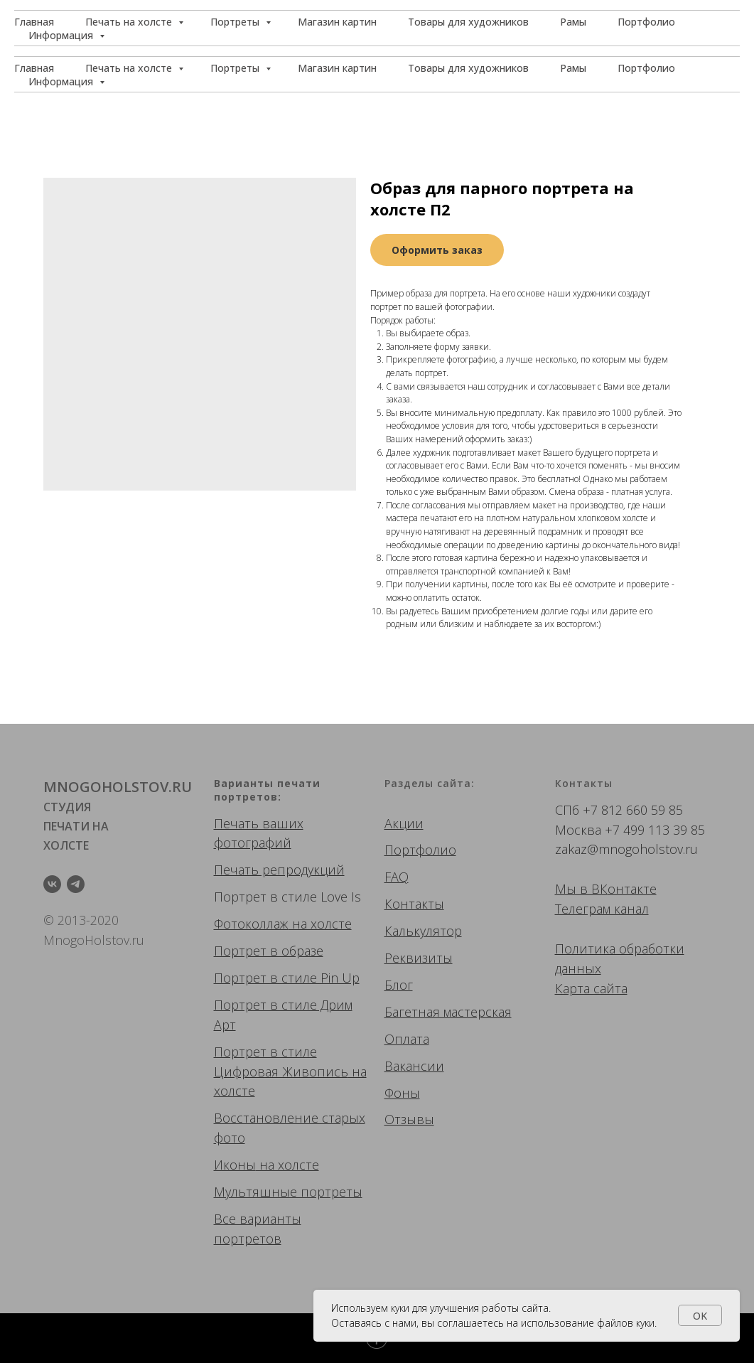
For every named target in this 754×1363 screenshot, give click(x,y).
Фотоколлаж (251, 923)
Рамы (573, 68)
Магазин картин (337, 68)
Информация (62, 81)
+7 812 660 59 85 (633, 809)
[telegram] (76, 884)
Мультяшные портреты (288, 1191)
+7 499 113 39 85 (655, 829)
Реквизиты (418, 957)
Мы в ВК (581, 888)
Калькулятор (423, 930)
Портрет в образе (268, 950)
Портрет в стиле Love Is (287, 896)
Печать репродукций (279, 869)
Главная (34, 68)
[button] (675, 28)
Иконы (235, 1164)
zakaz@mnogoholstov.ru (626, 848)
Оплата (406, 1038)
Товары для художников (468, 68)
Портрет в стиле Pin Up (287, 977)
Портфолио (646, 68)
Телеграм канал (602, 908)
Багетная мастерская (448, 1011)
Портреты (236, 68)
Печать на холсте (130, 68)
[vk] (52, 884)
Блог (398, 984)
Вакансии (414, 1065)
